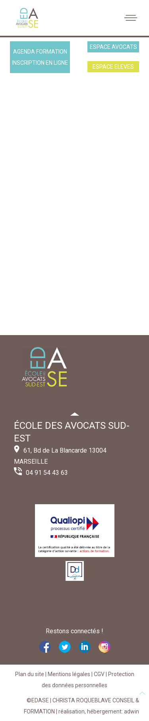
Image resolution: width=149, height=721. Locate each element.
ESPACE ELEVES (113, 67)
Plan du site (29, 674)
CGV (99, 674)
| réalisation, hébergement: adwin (97, 711)
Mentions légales (69, 674)
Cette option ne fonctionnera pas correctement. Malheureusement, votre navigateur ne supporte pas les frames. (74, 206)
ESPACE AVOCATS (113, 47)
